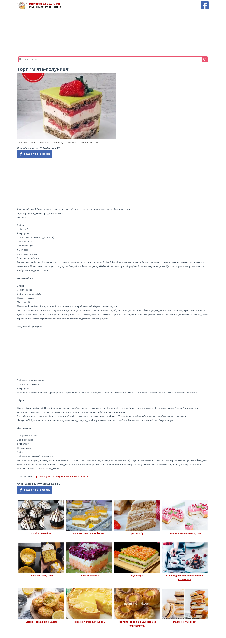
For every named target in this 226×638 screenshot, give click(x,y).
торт (33, 142)
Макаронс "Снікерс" (184, 621)
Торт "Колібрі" (137, 533)
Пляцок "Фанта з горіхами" (89, 533)
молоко (72, 142)
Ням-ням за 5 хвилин (44, 3)
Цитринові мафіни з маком (41, 621)
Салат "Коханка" (89, 575)
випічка (23, 142)
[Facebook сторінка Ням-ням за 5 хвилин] (205, 2)
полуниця (59, 142)
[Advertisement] (112, 33)
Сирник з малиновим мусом (185, 533)
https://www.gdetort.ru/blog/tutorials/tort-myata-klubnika (61, 476)
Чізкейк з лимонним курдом (89, 621)
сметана (44, 142)
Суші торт (137, 575)
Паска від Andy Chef (41, 575)
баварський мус (89, 142)
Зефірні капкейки (41, 533)
